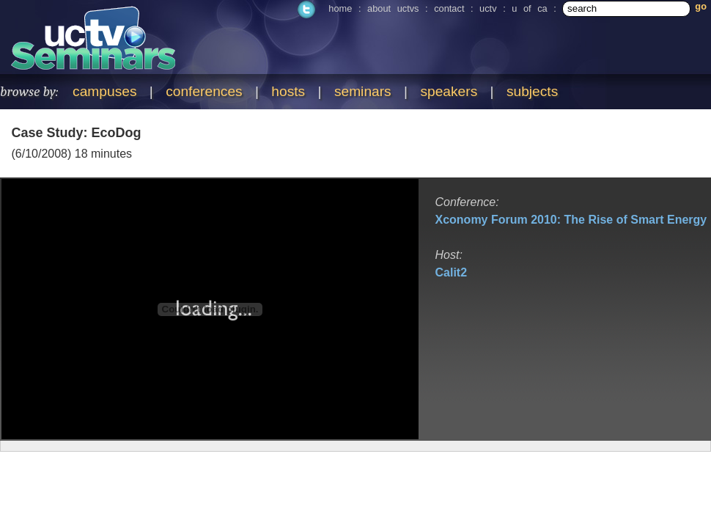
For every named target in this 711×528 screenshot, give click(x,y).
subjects (532, 91)
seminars (362, 91)
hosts (288, 91)
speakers (448, 91)
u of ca (529, 8)
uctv (487, 8)
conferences (204, 91)
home (340, 8)
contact (449, 8)
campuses (104, 91)
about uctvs (393, 8)
